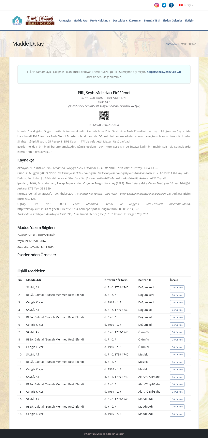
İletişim (190, 20)
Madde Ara (80, 20)
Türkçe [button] (186, 5)
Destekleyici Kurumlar (127, 20)
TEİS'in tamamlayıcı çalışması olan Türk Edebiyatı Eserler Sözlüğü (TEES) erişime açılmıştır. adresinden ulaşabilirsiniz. (104, 74)
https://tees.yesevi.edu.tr (164, 72)
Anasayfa (64, 20)
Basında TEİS (152, 20)
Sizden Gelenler (172, 20)
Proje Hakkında (100, 20)
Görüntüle (177, 287)
